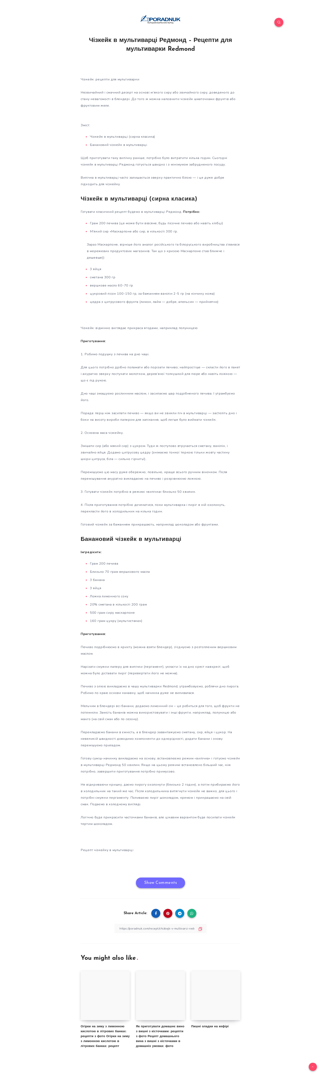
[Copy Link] (160, 928)
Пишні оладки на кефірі (210, 1026)
